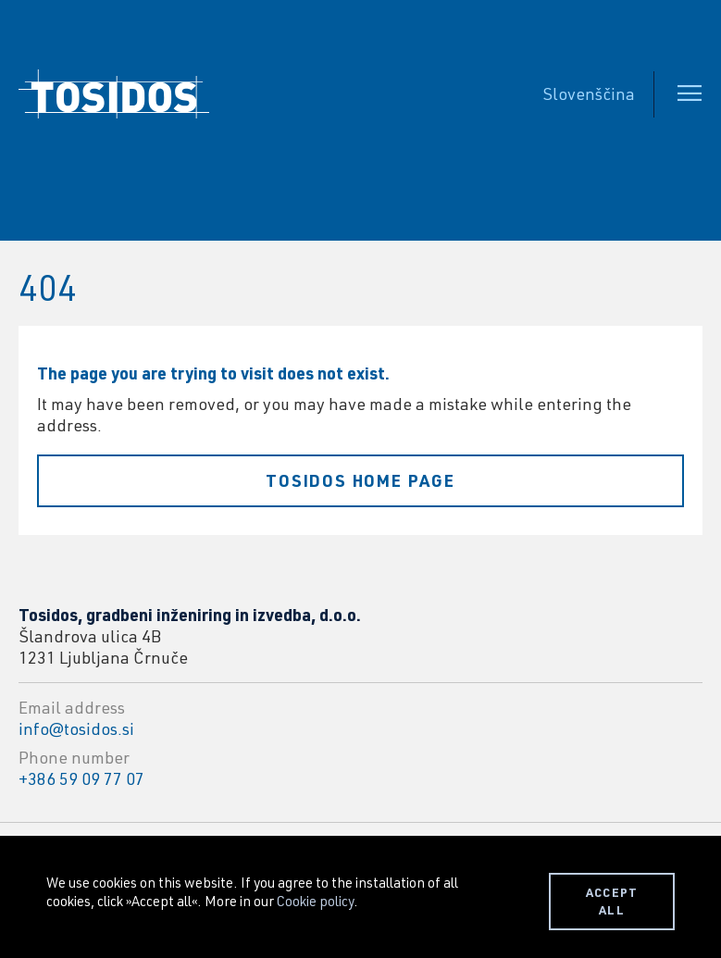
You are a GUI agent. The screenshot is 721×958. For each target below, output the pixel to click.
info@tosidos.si (76, 728)
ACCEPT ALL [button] (612, 901)
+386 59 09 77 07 (81, 778)
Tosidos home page (360, 480)
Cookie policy (315, 900)
